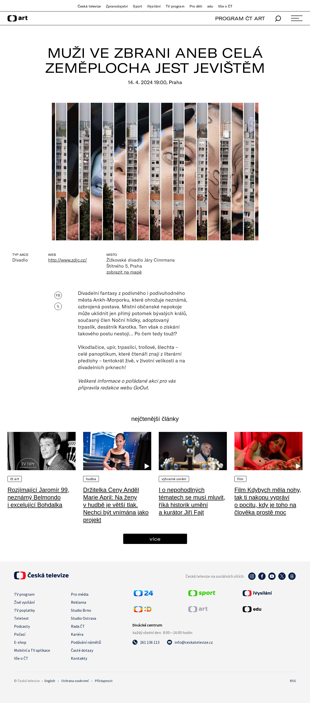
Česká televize (89, 6)
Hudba (91, 479)
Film (240, 479)
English (50, 680)
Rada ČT (78, 626)
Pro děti (196, 6)
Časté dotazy (82, 650)
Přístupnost (103, 680)
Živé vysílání (24, 602)
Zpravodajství (117, 6)
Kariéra (77, 634)
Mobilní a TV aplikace (32, 650)
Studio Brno (81, 610)
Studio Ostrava (83, 618)
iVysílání (154, 6)
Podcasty (22, 626)
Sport (137, 6)
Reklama (78, 602)
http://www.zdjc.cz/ (67, 260)
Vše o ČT (225, 6)
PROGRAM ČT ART (240, 18)
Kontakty (79, 658)
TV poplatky (24, 610)
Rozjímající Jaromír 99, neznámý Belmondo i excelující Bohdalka (38, 497)
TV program (175, 6)
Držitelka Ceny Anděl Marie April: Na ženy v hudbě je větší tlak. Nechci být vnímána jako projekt (115, 504)
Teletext (21, 618)
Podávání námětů (86, 642)
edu (210, 6)
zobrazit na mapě (123, 272)
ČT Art (14, 479)
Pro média (79, 594)
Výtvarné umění (174, 479)
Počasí (19, 634)
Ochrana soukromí (75, 680)
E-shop (20, 642)
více (155, 539)
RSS (293, 680)
